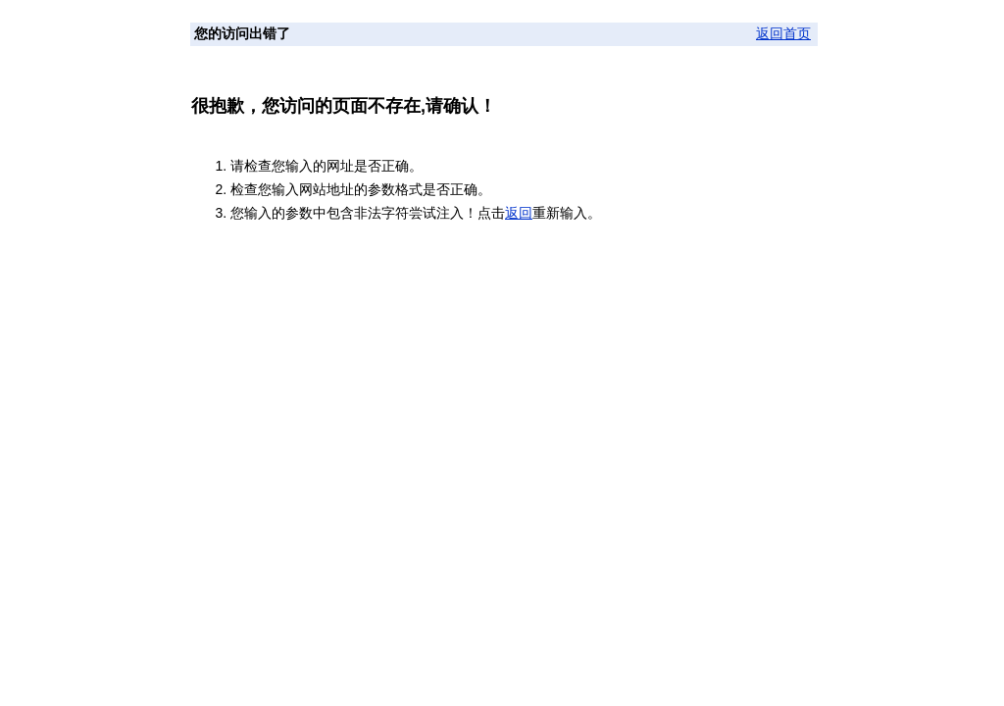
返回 (518, 213)
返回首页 (783, 33)
